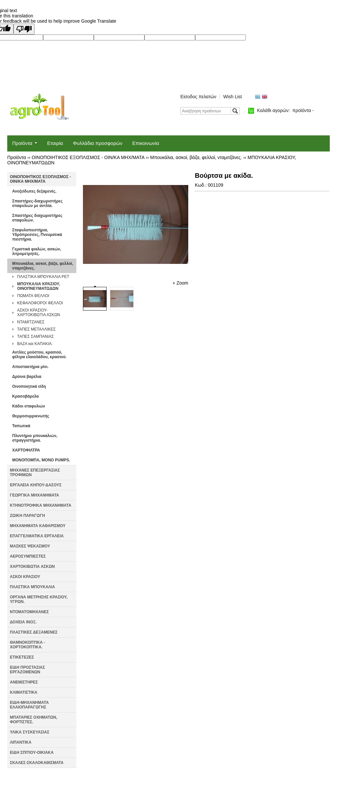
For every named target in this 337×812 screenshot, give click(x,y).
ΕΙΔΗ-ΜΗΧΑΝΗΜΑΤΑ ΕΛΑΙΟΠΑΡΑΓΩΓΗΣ (29, 704)
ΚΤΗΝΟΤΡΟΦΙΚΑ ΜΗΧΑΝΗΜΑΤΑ (40, 505)
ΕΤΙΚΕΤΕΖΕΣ (22, 657)
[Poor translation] (24, 29)
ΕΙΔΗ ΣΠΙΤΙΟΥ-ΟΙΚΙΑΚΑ (32, 752)
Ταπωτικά (21, 426)
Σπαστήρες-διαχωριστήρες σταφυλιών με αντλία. (37, 203)
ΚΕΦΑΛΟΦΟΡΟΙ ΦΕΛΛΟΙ (40, 303)
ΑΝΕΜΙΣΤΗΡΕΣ (24, 682)
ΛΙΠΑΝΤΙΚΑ (20, 742)
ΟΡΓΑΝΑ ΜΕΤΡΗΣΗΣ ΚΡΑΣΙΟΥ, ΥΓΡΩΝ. (38, 599)
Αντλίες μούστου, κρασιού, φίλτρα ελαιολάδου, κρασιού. (39, 354)
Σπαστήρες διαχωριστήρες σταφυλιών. (37, 217)
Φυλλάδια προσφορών (97, 143)
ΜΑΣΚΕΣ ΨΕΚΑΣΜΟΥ (30, 546)
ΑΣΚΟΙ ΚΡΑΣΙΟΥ (25, 576)
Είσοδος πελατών (198, 96)
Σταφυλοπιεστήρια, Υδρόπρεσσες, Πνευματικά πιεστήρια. (37, 235)
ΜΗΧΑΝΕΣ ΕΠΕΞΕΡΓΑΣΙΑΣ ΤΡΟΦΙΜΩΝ (35, 472)
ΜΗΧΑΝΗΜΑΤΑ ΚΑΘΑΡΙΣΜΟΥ (37, 525)
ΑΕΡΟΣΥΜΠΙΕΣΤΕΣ (28, 556)
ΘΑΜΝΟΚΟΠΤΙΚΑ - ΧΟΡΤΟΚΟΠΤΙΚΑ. (27, 644)
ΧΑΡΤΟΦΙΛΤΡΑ (26, 450)
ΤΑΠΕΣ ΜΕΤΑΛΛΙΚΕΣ (36, 329)
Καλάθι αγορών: (285, 110)
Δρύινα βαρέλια (26, 376)
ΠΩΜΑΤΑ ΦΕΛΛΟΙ (33, 295)
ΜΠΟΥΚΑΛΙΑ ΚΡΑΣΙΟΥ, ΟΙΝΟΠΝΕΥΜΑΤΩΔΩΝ (38, 286)
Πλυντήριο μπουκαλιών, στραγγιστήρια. (34, 438)
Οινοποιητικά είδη (29, 386)
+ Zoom (180, 283)
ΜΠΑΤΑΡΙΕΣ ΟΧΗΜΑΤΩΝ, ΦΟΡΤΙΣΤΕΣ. (33, 719)
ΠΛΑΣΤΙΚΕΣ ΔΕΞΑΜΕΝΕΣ (34, 632)
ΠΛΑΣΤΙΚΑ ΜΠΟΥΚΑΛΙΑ (32, 587)
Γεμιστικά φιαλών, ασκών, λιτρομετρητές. (36, 251)
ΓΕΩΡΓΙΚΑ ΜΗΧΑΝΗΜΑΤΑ (34, 495)
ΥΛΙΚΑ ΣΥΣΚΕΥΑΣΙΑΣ (29, 732)
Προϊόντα (22, 143)
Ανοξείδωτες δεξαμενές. (34, 191)
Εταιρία (55, 143)
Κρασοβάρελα (25, 396)
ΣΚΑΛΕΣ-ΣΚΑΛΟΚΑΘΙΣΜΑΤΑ (37, 762)
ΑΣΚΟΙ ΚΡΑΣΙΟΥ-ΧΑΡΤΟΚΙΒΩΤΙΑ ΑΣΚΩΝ (38, 312)
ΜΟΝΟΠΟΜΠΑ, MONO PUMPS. (41, 460)
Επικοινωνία (145, 143)
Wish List (232, 96)
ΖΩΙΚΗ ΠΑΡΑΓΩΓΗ (27, 515)
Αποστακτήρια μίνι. (30, 366)
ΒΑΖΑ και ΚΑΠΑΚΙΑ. (35, 343)
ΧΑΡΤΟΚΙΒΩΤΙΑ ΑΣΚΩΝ (32, 566)
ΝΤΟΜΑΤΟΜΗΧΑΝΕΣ (29, 612)
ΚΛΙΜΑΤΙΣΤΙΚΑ (24, 692)
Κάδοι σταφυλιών (28, 406)
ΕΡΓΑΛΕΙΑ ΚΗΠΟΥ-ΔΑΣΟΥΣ (36, 485)
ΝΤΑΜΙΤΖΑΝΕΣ (30, 322)
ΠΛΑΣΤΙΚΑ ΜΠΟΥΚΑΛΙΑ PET (43, 276)
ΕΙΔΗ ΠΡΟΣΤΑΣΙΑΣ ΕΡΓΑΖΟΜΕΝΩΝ (27, 669)
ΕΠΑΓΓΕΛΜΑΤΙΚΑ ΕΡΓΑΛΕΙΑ (37, 536)
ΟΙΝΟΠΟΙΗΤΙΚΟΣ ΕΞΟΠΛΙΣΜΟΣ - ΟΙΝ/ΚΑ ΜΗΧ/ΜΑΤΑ (88, 157)
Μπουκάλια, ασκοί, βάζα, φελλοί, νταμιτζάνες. (196, 157)
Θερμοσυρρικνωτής (30, 416)
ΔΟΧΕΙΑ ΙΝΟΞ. (23, 622)
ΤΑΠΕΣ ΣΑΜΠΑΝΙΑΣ (35, 336)
